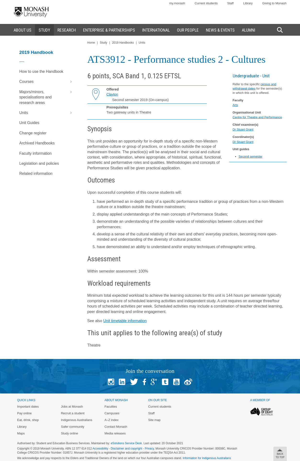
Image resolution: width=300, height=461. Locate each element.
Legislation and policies (39, 163)
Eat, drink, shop (28, 420)
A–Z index (111, 420)
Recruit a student (72, 413)
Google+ (154, 382)
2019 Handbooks (123, 42)
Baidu (188, 382)
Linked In (122, 382)
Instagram (111, 382)
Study (103, 42)
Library (248, 3)
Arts (235, 105)
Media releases (114, 433)
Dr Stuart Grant (243, 129)
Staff (230, 3)
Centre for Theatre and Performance (257, 117)
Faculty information (35, 153)
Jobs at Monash (72, 406)
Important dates (28, 406)
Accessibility (100, 448)
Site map (154, 420)
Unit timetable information (125, 321)
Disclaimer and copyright (126, 448)
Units (46, 113)
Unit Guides (29, 123)
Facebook (144, 382)
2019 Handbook (36, 52)
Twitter (134, 382)
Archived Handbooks (37, 143)
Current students (206, 3)
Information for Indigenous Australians (207, 458)
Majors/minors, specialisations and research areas (46, 96)
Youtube (176, 382)
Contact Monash (115, 426)
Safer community (72, 426)
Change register (33, 133)
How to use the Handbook (41, 71)
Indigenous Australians (76, 420)
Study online (69, 433)
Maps (21, 433)
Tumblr (165, 382)
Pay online (24, 413)
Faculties (110, 406)
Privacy (149, 448)
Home (91, 42)
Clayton (112, 94)
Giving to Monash (274, 3)
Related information (36, 173)
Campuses (111, 413)
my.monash (177, 3)
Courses (46, 82)
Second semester (251, 156)
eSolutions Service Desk (126, 443)
